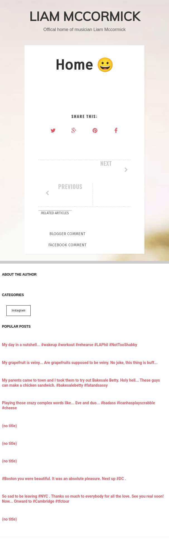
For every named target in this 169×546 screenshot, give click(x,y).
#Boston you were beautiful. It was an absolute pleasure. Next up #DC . (64, 454)
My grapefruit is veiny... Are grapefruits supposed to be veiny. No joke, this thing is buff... (80, 337)
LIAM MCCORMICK (84, 16)
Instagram (18, 286)
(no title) (9, 401)
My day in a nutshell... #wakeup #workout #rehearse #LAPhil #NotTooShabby (69, 320)
